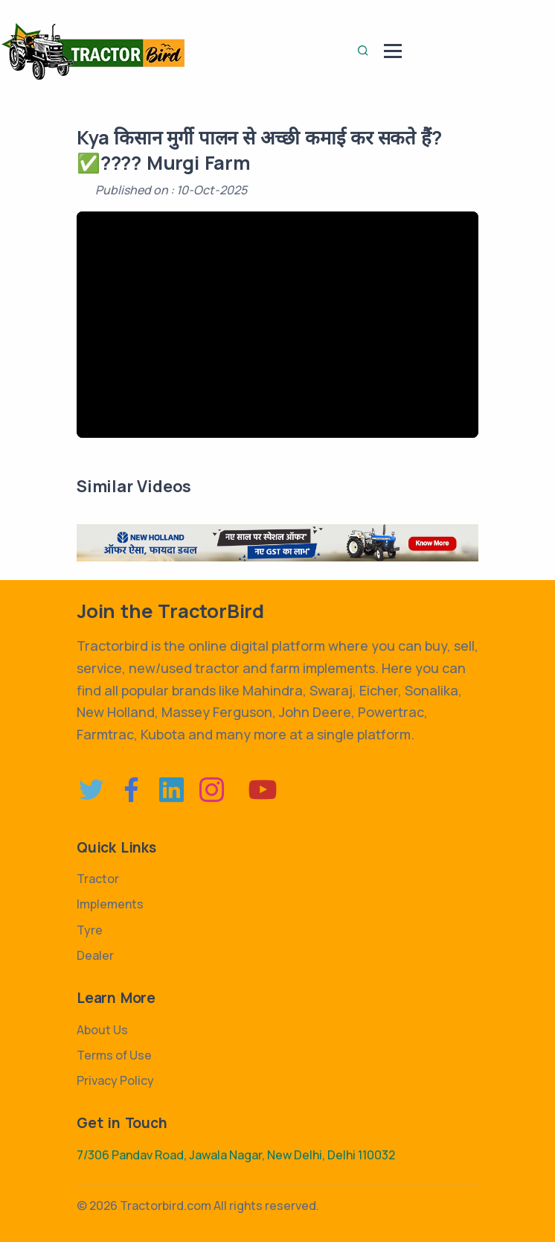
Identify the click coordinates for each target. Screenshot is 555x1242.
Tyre (90, 930)
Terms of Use (114, 1055)
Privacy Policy (115, 1080)
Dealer (95, 955)
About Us (102, 1030)
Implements (110, 904)
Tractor (98, 878)
